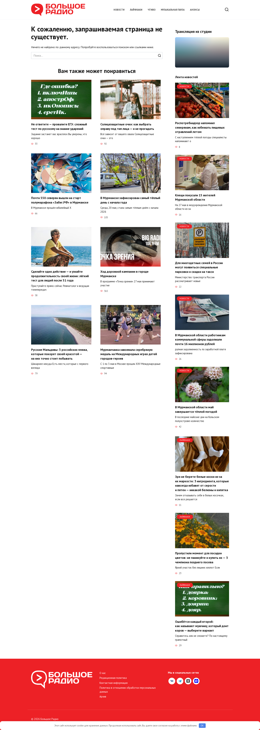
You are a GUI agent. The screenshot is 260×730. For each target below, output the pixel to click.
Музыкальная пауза (173, 9)
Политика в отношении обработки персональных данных (128, 689)
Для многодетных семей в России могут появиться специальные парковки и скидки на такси (199, 267)
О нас (103, 673)
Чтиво (151, 9)
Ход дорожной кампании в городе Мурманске (124, 273)
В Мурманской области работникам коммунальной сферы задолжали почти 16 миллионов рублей (200, 339)
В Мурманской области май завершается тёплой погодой (196, 409)
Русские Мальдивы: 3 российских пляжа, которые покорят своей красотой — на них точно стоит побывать (59, 354)
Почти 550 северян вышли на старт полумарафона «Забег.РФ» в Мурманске (60, 200)
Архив (103, 696)
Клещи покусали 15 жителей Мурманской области (195, 197)
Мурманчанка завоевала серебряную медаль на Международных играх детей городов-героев (129, 354)
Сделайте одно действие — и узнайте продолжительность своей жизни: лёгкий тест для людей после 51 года (60, 275)
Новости (119, 9)
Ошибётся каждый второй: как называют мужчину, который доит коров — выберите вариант (202, 625)
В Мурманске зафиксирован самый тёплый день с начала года (130, 200)
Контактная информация (114, 683)
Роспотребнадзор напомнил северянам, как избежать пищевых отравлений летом (200, 127)
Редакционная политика (113, 678)
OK (202, 725)
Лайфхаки (136, 9)
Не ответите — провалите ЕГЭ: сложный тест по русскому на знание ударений (59, 126)
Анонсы (195, 9)
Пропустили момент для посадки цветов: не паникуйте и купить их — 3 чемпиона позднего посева (201, 557)
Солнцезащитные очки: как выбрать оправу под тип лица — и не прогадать (127, 126)
